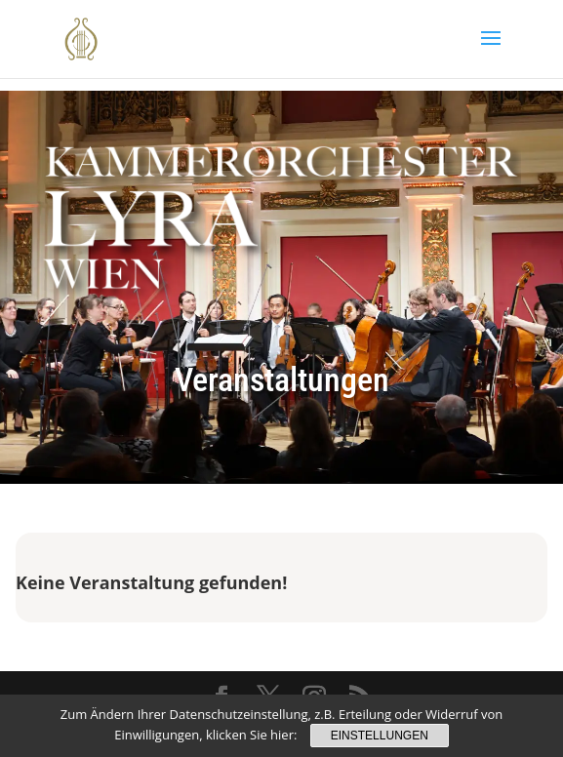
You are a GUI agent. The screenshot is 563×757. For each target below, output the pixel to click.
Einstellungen (379, 735)
